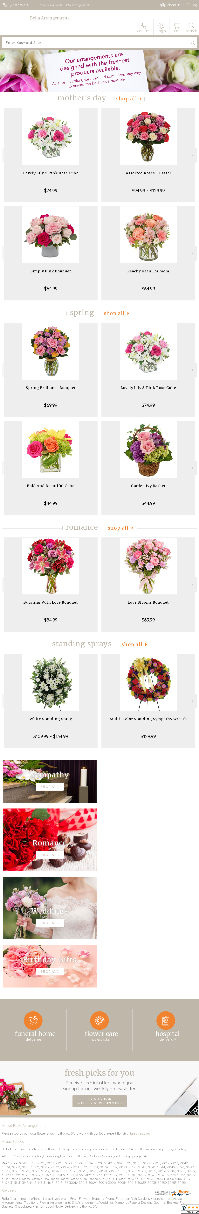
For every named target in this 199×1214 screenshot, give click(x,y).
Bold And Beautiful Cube (50, 486)
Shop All (126, 99)
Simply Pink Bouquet (51, 271)
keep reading (140, 1017)
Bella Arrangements (50, 18)
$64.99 (51, 288)
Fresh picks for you (99, 963)
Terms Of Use (140, 1210)
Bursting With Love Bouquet (51, 602)
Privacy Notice (163, 1210)
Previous (6, 155)
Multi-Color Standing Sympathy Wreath (148, 719)
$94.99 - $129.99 (148, 190)
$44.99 (51, 503)
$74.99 (50, 190)
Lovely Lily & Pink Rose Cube (51, 173)
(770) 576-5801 (20, 5)
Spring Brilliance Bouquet (51, 387)
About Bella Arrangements (24, 1008)
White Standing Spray (51, 719)
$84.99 (51, 620)
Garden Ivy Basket (148, 486)
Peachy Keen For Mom (148, 271)
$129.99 (148, 736)
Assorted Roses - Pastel (148, 173)
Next (193, 155)
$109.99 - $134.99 (50, 736)
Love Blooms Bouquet (148, 602)
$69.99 (50, 405)
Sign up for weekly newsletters (99, 984)
